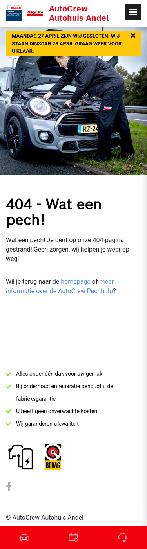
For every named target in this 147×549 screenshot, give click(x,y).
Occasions (24, 537)
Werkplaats (73, 537)
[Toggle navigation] (133, 12)
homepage (76, 281)
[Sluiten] (133, 36)
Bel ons (122, 537)
